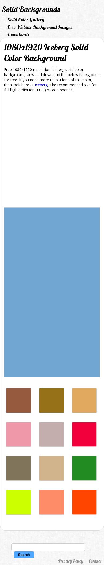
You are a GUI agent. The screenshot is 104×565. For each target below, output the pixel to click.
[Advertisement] (52, 151)
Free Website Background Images (39, 27)
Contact (94, 561)
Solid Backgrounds (31, 9)
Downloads (18, 35)
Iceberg (41, 84)
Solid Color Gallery (25, 20)
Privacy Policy (70, 561)
